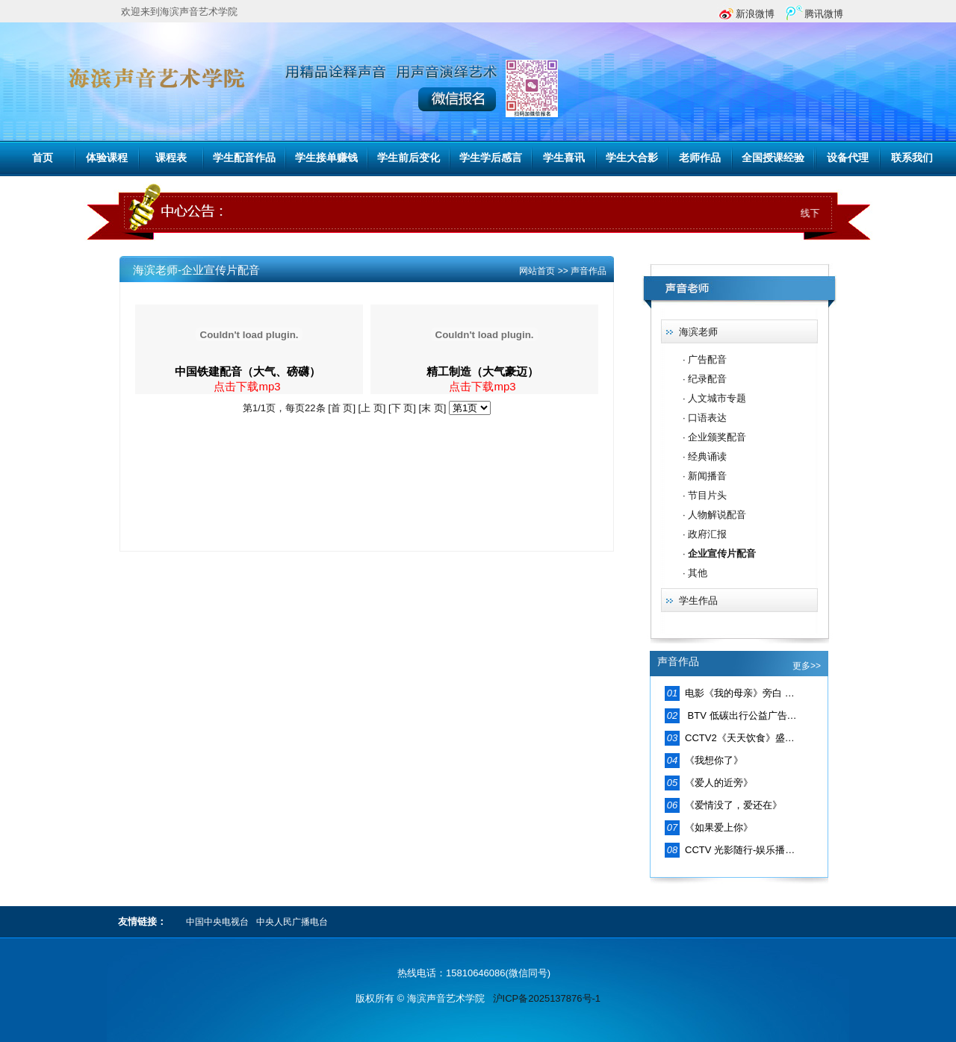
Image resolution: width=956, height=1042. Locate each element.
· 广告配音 (705, 359)
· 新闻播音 (705, 475)
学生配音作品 (244, 157)
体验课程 (107, 157)
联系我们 (912, 157)
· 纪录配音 (705, 378)
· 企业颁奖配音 (714, 437)
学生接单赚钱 (326, 157)
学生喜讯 (564, 157)
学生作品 (698, 600)
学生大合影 (632, 157)
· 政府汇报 (705, 534)
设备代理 (848, 157)
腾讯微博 (823, 13)
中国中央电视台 (217, 922)
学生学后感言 (490, 157)
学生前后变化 (408, 157)
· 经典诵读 (705, 456)
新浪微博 (755, 13)
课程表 (171, 157)
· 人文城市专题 (714, 398)
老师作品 (700, 157)
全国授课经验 (773, 157)
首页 (42, 157)
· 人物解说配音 (714, 514)
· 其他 (695, 572)
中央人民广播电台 (292, 922)
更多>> (806, 666)
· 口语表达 (705, 417)
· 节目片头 (705, 495)
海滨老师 (698, 331)
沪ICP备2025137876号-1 (547, 998)
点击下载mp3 (247, 386)
